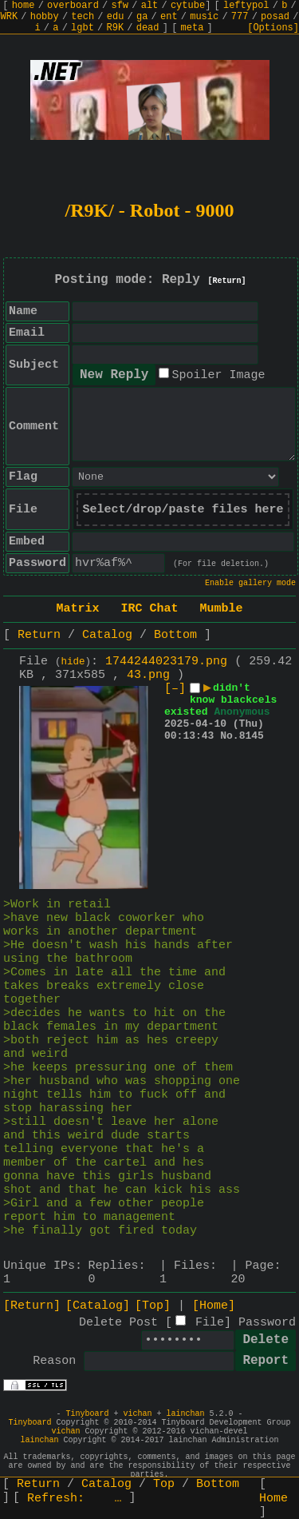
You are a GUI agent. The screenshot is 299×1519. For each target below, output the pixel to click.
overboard (73, 5)
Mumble (221, 609)
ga (142, 16)
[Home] (213, 1306)
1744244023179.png (166, 661)
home (23, 5)
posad (275, 16)
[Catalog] (97, 1306)
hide (73, 662)
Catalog (107, 635)
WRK (9, 16)
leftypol (246, 5)
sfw (119, 5)
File (209, 1323)
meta (192, 28)
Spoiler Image (218, 375)
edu (115, 16)
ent (169, 16)
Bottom (175, 635)
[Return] (227, 281)
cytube (188, 5)
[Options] (273, 28)
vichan (137, 1413)
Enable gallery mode (250, 583)
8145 (251, 736)
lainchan (186, 1413)
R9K (115, 28)
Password (267, 1323)
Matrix (77, 609)
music (204, 16)
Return (39, 635)
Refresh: (74, 1498)
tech (82, 16)
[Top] (153, 1306)
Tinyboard (86, 1413)
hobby (44, 16)
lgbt (82, 28)
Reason (54, 1361)
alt (150, 5)
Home (273, 1498)
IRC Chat (149, 609)
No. (229, 736)
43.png (148, 675)
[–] (175, 689)
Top (164, 1484)
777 (240, 16)
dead (147, 28)
